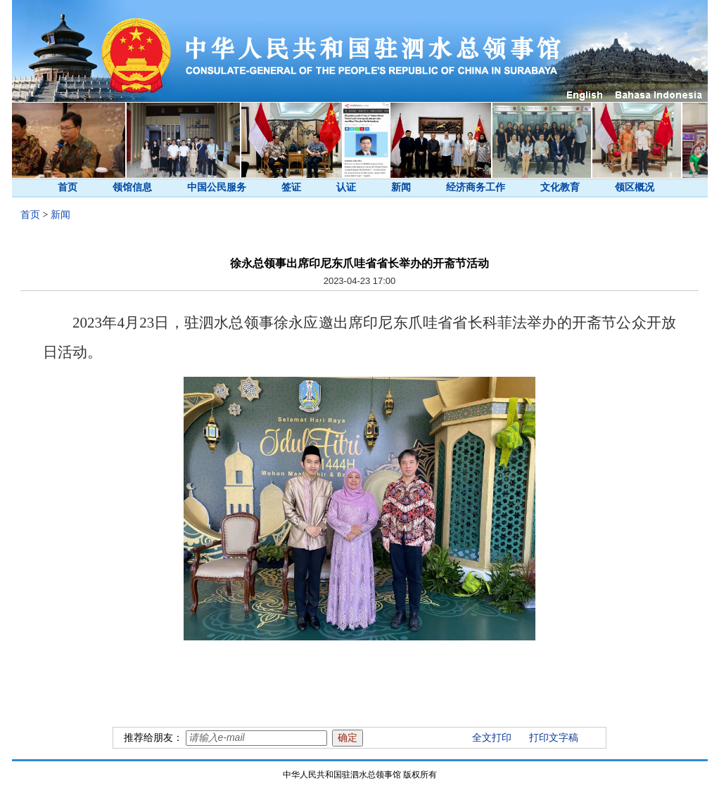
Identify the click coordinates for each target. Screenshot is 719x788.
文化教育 (560, 187)
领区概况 (634, 187)
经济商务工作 (475, 187)
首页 (67, 187)
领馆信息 (132, 187)
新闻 (401, 187)
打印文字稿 (553, 737)
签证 (291, 187)
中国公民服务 (216, 187)
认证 (346, 187)
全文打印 (491, 737)
